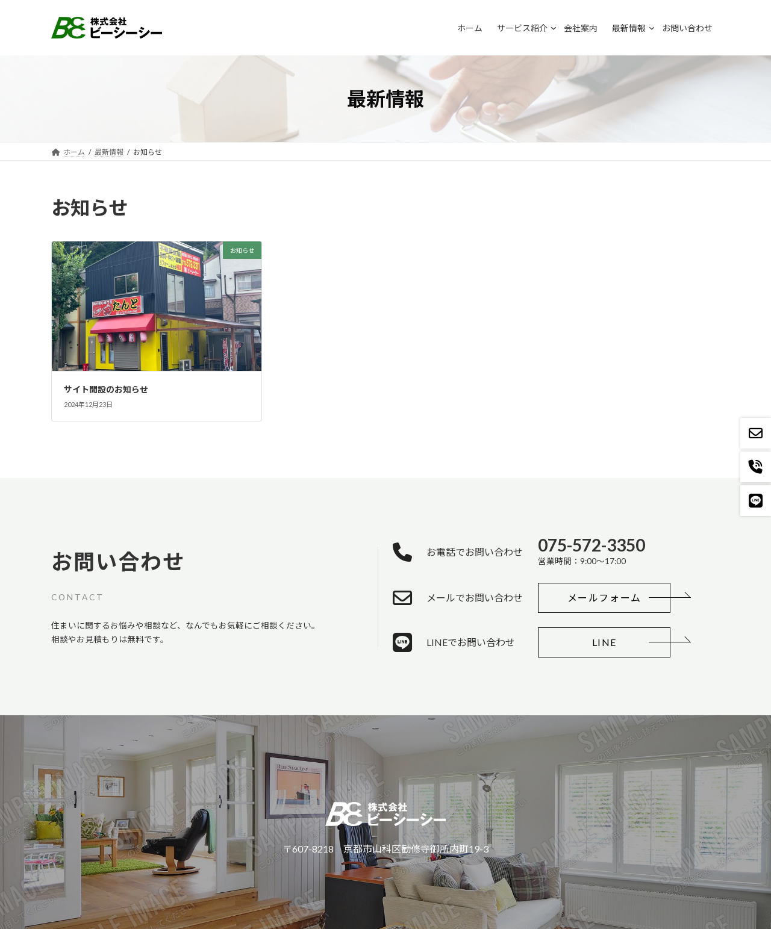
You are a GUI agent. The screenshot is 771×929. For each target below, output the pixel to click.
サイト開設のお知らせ (106, 389)
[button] (604, 598)
